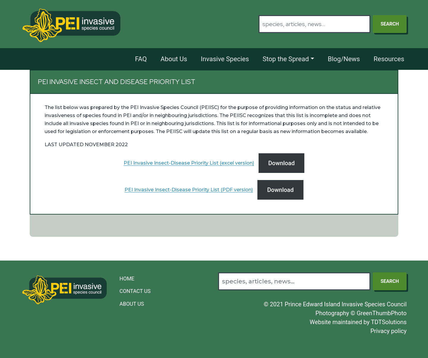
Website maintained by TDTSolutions (358, 322)
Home (126, 279)
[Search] (314, 24)
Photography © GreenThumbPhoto (361, 313)
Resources (389, 59)
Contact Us (135, 291)
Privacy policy (388, 331)
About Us (173, 59)
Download (281, 163)
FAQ (141, 59)
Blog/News (344, 59)
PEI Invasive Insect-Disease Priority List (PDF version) (189, 190)
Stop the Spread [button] (286, 59)
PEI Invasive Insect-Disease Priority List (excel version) (189, 163)
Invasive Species (225, 59)
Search (389, 24)
